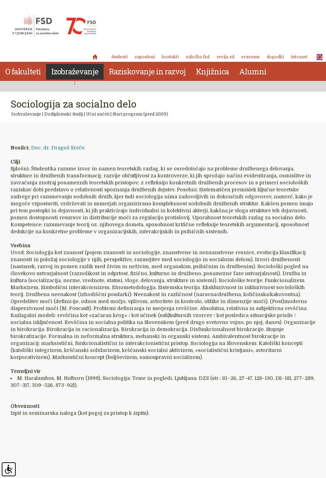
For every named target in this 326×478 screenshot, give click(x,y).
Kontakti (170, 56)
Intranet (299, 56)
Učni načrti (97, 114)
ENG (318, 57)
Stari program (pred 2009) (140, 114)
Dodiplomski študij (63, 114)
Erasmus (250, 56)
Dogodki (275, 56)
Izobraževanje (26, 114)
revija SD (225, 56)
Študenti (119, 56)
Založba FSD (198, 56)
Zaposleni (145, 56)
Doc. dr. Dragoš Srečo (58, 147)
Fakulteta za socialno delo (54, 26)
